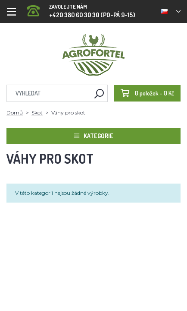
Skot (37, 112)
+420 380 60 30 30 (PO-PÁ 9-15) (81, 8)
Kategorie (93, 136)
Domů (14, 112)
